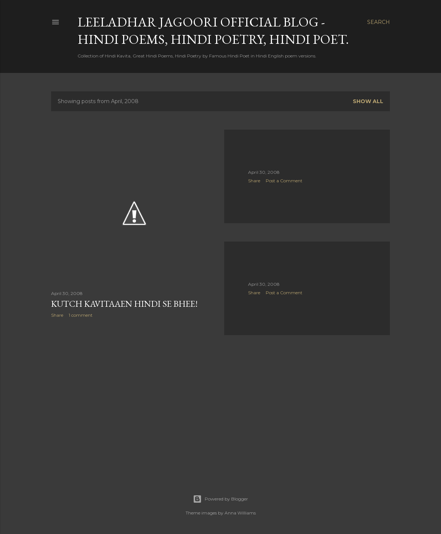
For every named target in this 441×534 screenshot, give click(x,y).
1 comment (81, 315)
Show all (368, 101)
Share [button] (57, 315)
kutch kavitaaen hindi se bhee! (124, 303)
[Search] (378, 22)
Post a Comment (284, 180)
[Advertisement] (134, 387)
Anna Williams (240, 513)
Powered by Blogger (220, 499)
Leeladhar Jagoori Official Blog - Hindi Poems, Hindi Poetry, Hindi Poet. (213, 30)
